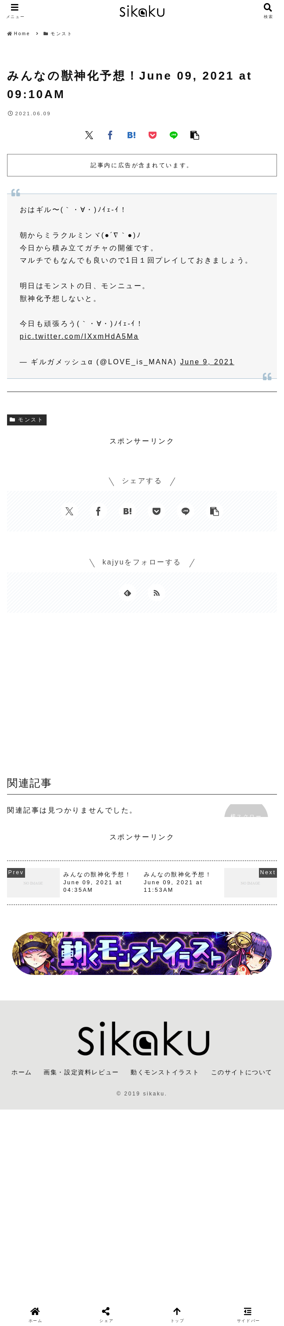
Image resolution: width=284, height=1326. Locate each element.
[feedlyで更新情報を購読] (127, 592)
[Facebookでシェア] (110, 135)
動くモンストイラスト (165, 1072)
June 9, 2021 (207, 362)
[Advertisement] (142, 697)
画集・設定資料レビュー (81, 1072)
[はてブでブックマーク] (131, 135)
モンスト (27, 420)
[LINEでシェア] (174, 135)
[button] (195, 135)
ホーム (21, 1072)
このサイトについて (242, 1072)
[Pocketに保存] (153, 135)
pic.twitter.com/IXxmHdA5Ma (79, 336)
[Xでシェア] (89, 135)
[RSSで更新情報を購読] (156, 592)
